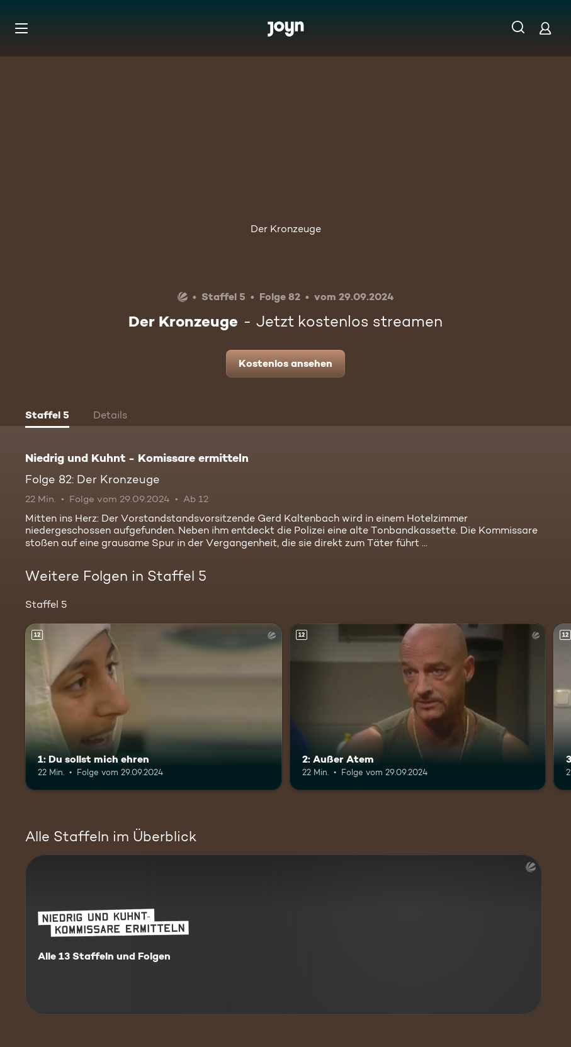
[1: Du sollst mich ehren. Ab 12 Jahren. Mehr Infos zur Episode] (153, 707)
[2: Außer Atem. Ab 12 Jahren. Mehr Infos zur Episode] (418, 707)
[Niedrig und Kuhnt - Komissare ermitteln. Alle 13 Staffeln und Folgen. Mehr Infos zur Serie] (283, 934)
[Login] (545, 28)
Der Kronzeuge (286, 229)
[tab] (47, 416)
